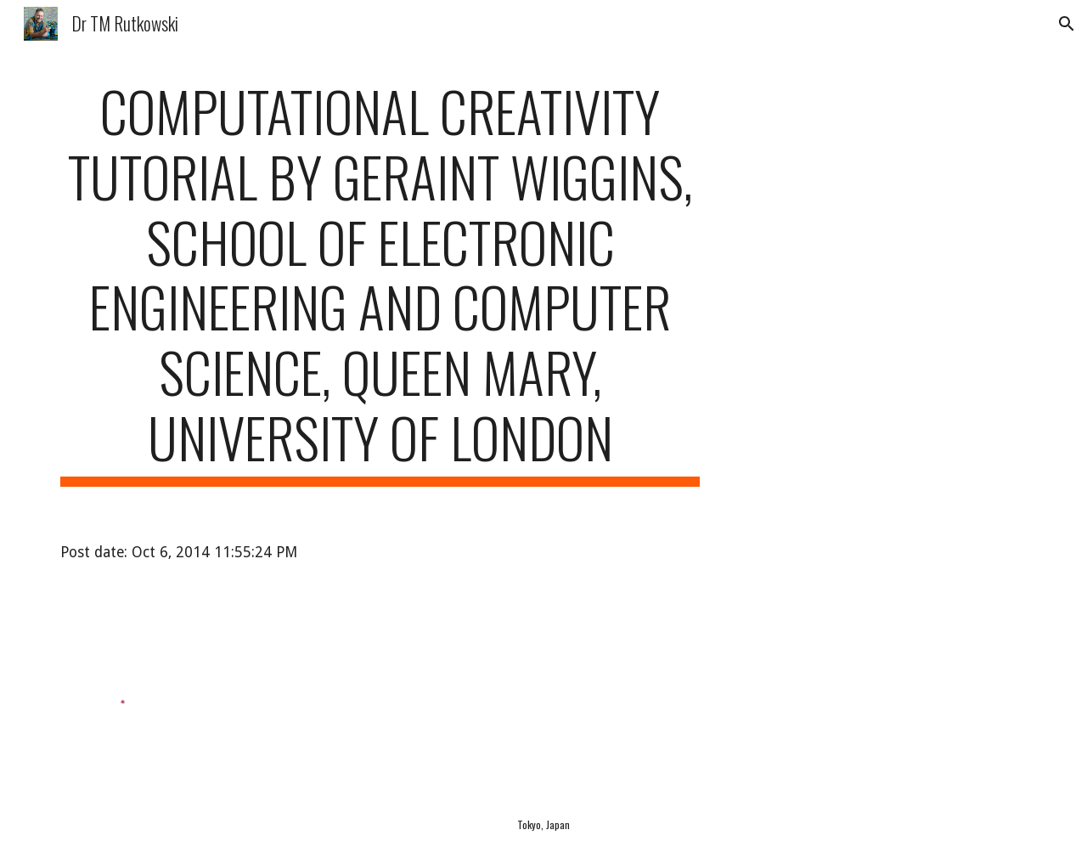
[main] (380, 282)
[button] (1066, 23)
